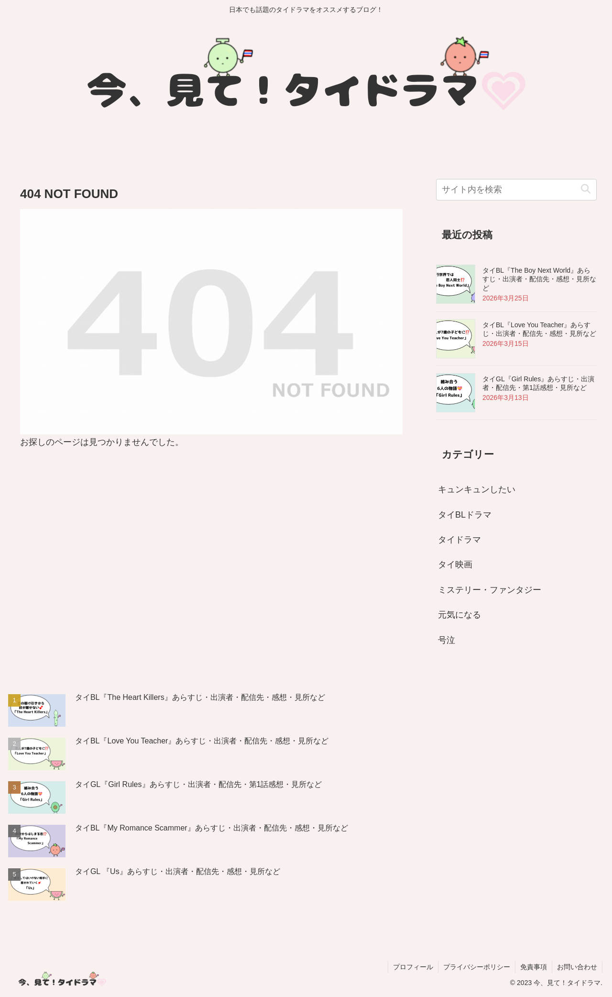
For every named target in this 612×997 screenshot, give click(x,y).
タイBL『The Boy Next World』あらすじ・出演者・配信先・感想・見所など (539, 278)
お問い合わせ (577, 967)
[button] (585, 189)
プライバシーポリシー (476, 967)
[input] (516, 189)
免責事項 (533, 967)
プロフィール (413, 967)
